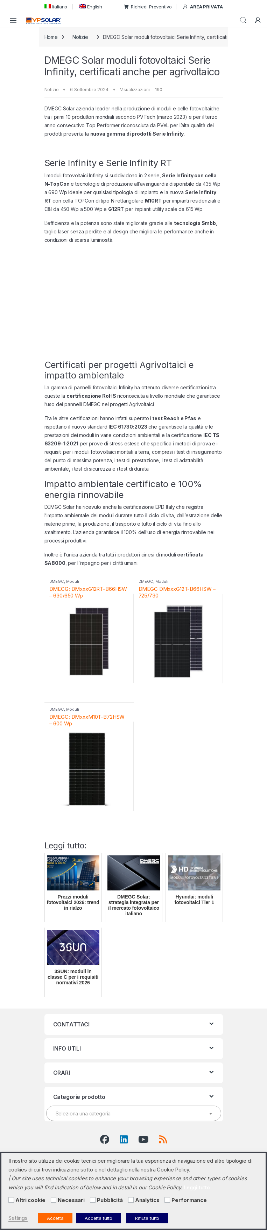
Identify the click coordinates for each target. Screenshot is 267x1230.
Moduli (72, 581)
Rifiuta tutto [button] (147, 1218)
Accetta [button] (55, 1218)
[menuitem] (56, 6)
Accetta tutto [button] (98, 1218)
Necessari (71, 1200)
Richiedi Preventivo (147, 6)
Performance (188, 1200)
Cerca (243, 20)
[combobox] (133, 1113)
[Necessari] (53, 1200)
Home (51, 37)
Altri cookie (30, 1200)
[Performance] (167, 1200)
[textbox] (134, 1114)
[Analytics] (131, 1200)
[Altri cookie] (11, 1200)
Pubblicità (110, 1200)
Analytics (147, 1200)
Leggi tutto (197, 1187)
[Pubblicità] (93, 1200)
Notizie (80, 37)
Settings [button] (18, 1218)
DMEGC (56, 581)
